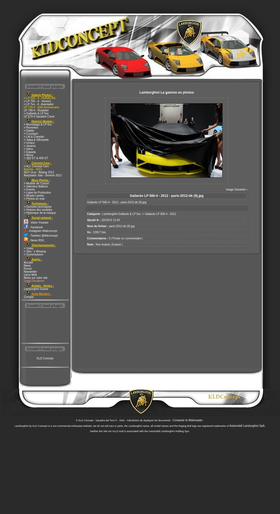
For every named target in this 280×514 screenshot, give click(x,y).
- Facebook (33, 227)
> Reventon (31, 127)
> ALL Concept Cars (36, 166)
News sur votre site (36, 277)
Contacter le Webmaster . (188, 420)
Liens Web (30, 274)
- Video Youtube (36, 222)
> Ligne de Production (37, 192)
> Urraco (29, 142)
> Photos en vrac (34, 198)
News (27, 265)
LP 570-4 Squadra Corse (39, 116)
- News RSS (34, 240)
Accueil (28, 262)
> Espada (30, 152)
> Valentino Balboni (36, 186)
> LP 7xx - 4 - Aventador (39, 104)
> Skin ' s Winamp (35, 251)
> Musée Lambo (34, 195)
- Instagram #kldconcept (40, 230)
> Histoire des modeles (38, 209)
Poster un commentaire (126, 238)
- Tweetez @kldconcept (41, 235)
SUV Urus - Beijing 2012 (39, 172)
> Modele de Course (36, 183)
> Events (29, 189)
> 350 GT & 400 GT (36, 158)
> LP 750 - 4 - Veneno (37, 101)
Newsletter (30, 271)
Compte (29, 297)
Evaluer (116, 244)
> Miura (28, 155)
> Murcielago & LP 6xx (38, 124)
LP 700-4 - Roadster (36, 110)
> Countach (31, 133)
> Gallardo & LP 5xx (36, 113)
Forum (28, 268)
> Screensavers (33, 254)
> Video (28, 248)
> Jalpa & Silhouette (36, 139)
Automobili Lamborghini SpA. (247, 425)
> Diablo (29, 130)
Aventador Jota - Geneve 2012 (43, 175)
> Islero (28, 149)
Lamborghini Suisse (36, 288)
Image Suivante (236, 189)
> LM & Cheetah (34, 136)
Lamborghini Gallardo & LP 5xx (121, 213)
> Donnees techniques (38, 206)
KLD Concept (45, 358)
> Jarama (30, 145)
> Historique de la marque (40, 212)
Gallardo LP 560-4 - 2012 (160, 213)
